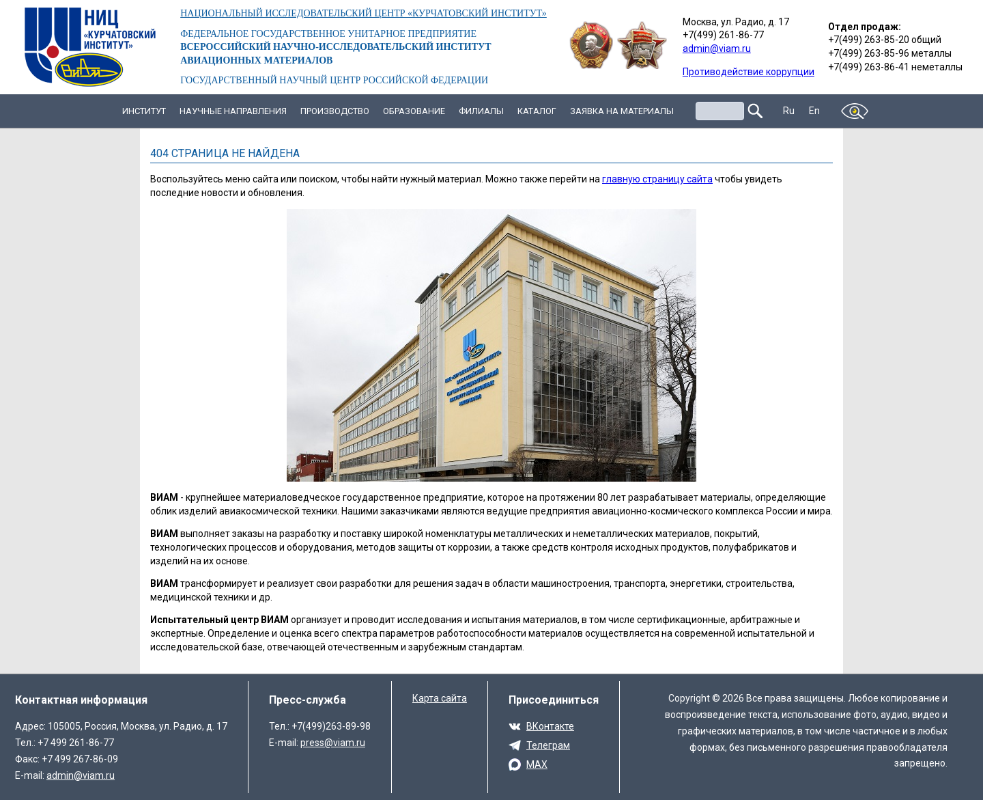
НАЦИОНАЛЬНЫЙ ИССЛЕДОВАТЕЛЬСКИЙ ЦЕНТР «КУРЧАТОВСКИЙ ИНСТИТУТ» (363, 13)
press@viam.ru (332, 742)
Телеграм (548, 745)
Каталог (536, 111)
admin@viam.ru (717, 48)
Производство (334, 111)
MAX (536, 764)
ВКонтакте (550, 726)
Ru (789, 110)
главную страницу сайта (657, 179)
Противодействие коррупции (748, 71)
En (815, 110)
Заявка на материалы (622, 111)
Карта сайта (439, 698)
